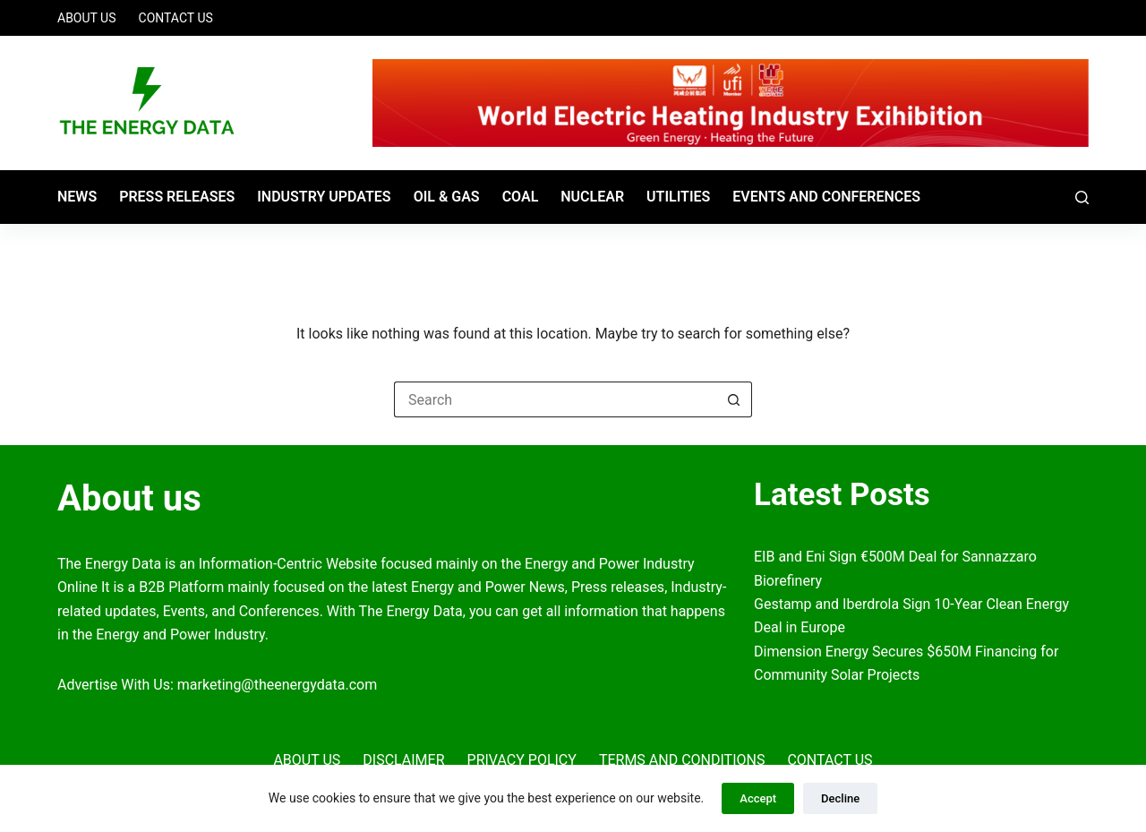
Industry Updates (323, 196)
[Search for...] (555, 399)
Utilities (678, 196)
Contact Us (176, 18)
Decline (840, 798)
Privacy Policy (522, 759)
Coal (520, 196)
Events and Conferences (826, 196)
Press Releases (177, 196)
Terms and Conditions (682, 759)
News (77, 196)
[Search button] (734, 399)
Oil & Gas (447, 196)
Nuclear (592, 196)
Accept (758, 798)
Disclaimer (403, 759)
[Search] (1082, 197)
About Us (86, 18)
